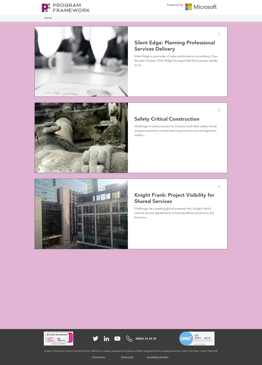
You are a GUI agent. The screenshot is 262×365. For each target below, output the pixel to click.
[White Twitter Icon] (95, 338)
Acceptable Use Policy (157, 357)
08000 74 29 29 (146, 338)
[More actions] (220, 34)
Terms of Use (127, 357)
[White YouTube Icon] (117, 338)
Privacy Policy (98, 357)
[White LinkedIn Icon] (106, 338)
